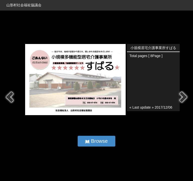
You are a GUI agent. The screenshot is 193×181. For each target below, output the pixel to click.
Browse (96, 141)
